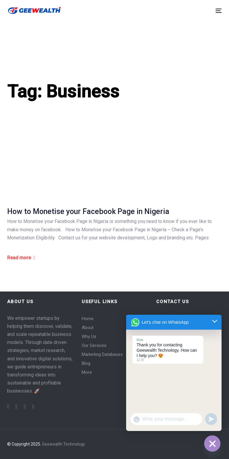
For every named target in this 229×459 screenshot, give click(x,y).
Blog (86, 363)
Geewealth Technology (63, 444)
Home (88, 318)
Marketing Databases (102, 354)
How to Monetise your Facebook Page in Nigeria (88, 211)
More (87, 372)
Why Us (89, 336)
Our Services (94, 345)
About (88, 327)
